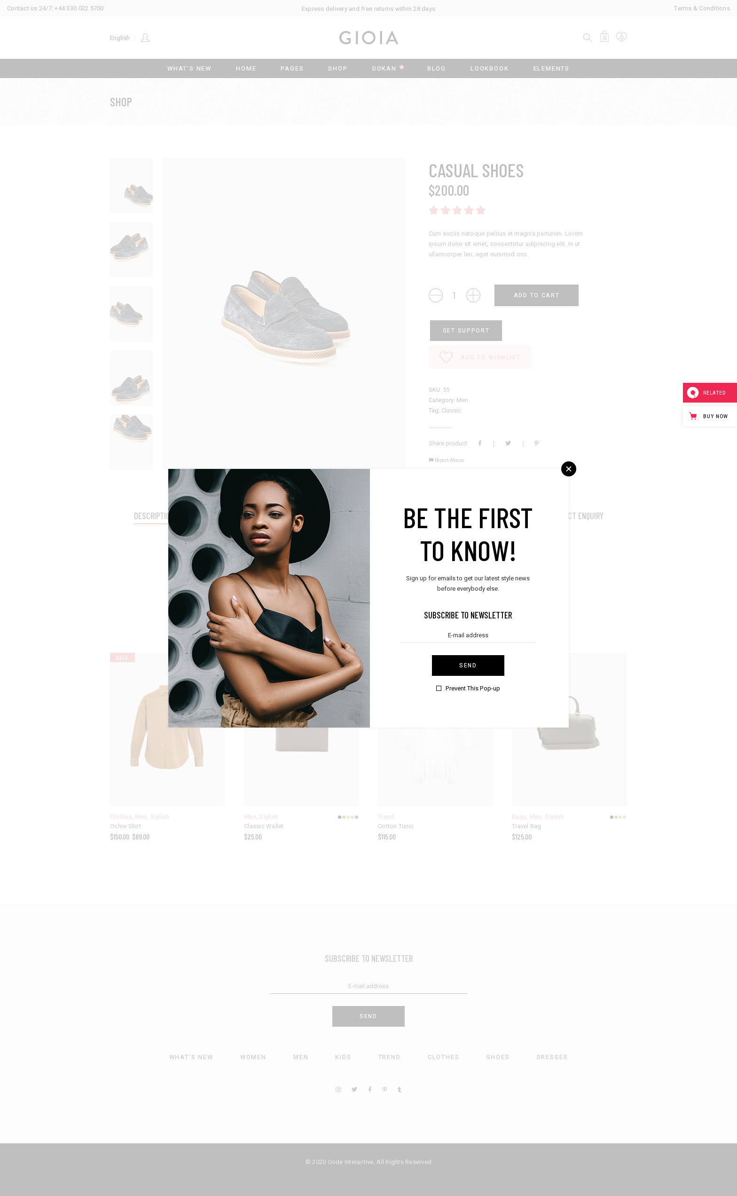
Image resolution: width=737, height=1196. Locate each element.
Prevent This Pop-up (473, 688)
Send (468, 665)
